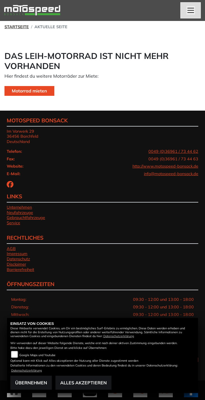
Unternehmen (19, 207)
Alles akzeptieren (83, 382)
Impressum (17, 253)
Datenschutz (18, 258)
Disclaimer (16, 264)
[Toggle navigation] (190, 10)
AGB (11, 248)
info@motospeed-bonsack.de (171, 173)
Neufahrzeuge (20, 212)
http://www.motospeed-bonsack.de (165, 166)
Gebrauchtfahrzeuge (26, 217)
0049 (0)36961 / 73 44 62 (173, 151)
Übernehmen (31, 382)
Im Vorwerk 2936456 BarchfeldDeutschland (22, 136)
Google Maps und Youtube (37, 355)
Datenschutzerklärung (118, 336)
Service (13, 222)
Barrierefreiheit (20, 269)
